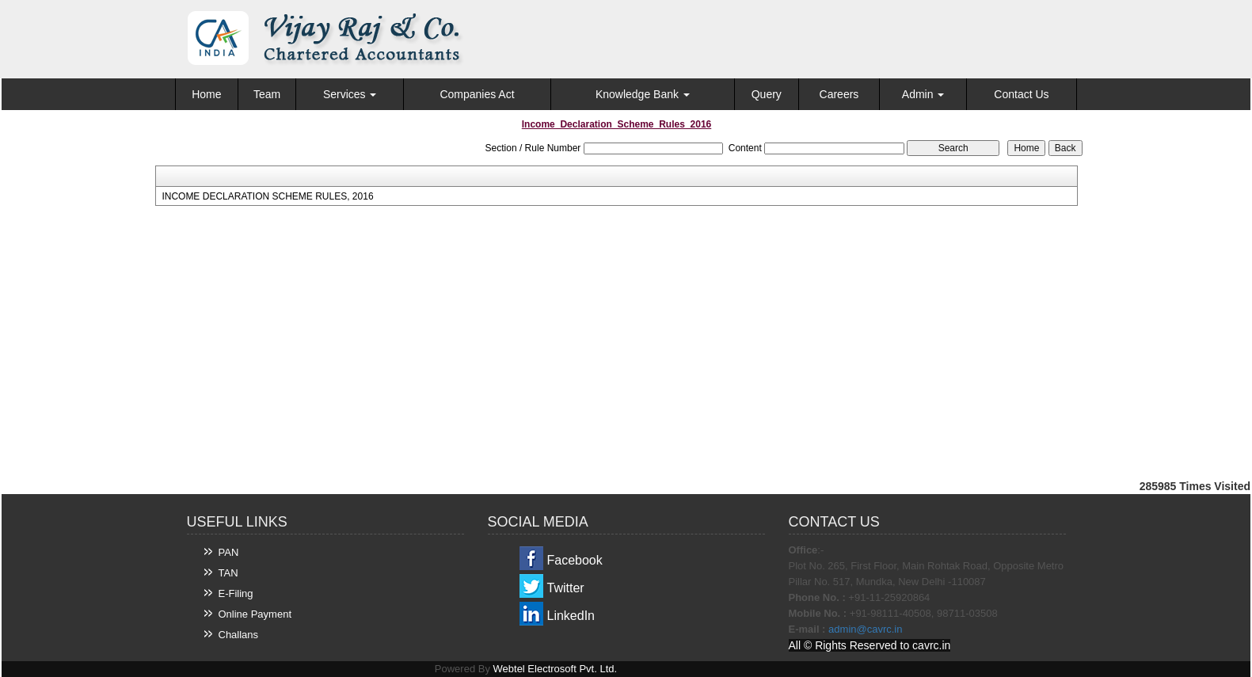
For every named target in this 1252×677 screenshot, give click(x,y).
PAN (229, 552)
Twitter (565, 588)
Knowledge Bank (643, 94)
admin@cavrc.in (865, 629)
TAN (228, 573)
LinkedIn (571, 615)
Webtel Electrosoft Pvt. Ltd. (555, 669)
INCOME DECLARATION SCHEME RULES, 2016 (267, 196)
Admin (923, 94)
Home (206, 94)
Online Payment (255, 614)
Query (767, 94)
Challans (239, 635)
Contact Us (1021, 94)
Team (266, 94)
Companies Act (477, 94)
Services (350, 94)
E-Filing (236, 593)
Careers (839, 94)
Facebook (575, 560)
